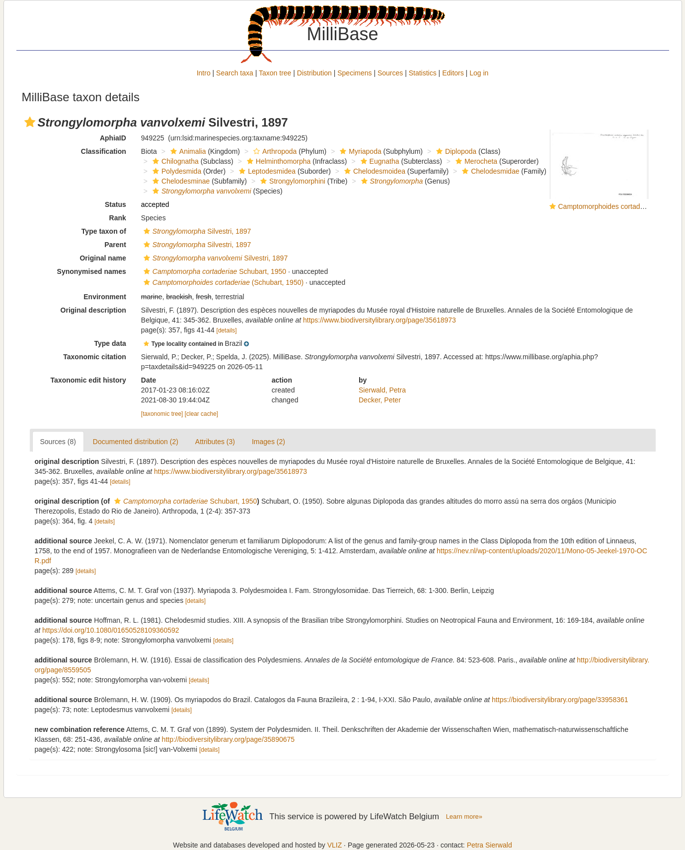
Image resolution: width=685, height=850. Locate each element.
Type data (110, 343)
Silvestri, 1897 (196, 231)
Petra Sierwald (489, 845)
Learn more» (464, 816)
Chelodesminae (180, 181)
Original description (93, 310)
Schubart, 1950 (213, 271)
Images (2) (268, 442)
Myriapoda (359, 151)
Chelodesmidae (489, 171)
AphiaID (113, 138)
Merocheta (475, 161)
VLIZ (334, 845)
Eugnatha (378, 161)
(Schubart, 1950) (222, 282)
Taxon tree (275, 73)
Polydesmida (175, 171)
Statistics (423, 73)
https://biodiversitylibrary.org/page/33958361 (560, 700)
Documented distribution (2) (135, 442)
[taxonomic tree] (162, 413)
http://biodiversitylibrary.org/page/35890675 (228, 739)
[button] (30, 122)
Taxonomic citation (94, 357)
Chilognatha (174, 161)
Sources (390, 73)
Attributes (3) (215, 442)
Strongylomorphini (291, 181)
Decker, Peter (380, 400)
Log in (478, 73)
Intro (204, 73)
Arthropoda (274, 151)
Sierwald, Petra (382, 390)
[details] (227, 330)
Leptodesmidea (266, 171)
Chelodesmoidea (373, 171)
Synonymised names (91, 271)
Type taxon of (103, 231)
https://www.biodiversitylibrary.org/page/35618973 (379, 320)
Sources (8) (58, 442)
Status (115, 204)
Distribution (314, 73)
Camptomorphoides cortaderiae (607, 206)
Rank (117, 218)
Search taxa (234, 73)
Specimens (354, 73)
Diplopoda (455, 151)
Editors (453, 73)
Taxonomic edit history (88, 380)
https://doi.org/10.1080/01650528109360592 (110, 630)
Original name (102, 258)
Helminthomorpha (277, 161)
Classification (103, 151)
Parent (115, 245)
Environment (104, 297)
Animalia (187, 151)
